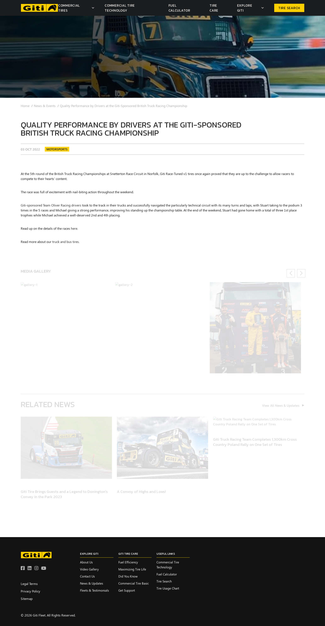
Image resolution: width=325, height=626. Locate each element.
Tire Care (214, 8)
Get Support (126, 590)
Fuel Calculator (179, 8)
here (74, 230)
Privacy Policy (30, 591)
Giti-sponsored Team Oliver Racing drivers (51, 207)
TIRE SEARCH (289, 7)
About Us (86, 562)
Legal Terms (29, 583)
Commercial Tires (69, 8)
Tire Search (164, 581)
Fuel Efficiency (128, 562)
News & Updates (91, 583)
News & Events (45, 108)
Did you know (128, 576)
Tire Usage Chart (167, 588)
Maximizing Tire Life (132, 569)
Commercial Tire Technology (120, 8)
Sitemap (27, 598)
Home (25, 108)
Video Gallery (89, 569)
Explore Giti (244, 8)
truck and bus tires (65, 243)
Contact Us (87, 576)
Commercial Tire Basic (133, 583)
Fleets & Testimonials (94, 590)
